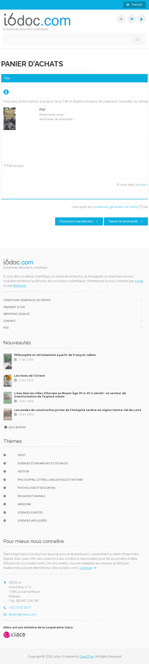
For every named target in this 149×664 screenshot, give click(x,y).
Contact (10, 320)
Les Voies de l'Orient (29, 375)
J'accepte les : (110, 207)
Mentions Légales (17, 314)
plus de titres (14, 427)
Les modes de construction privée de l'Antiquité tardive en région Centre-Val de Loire (77, 410)
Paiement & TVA (14, 307)
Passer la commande (126, 221)
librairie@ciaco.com (20, 614)
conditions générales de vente (115, 207)
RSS (6, 327)
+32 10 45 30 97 (17, 607)
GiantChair (87, 656)
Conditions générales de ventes (27, 300)
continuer (87, 568)
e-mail (139, 281)
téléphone (19, 285)
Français (134, 4)
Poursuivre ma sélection (79, 221)
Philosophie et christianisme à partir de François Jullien (55, 355)
